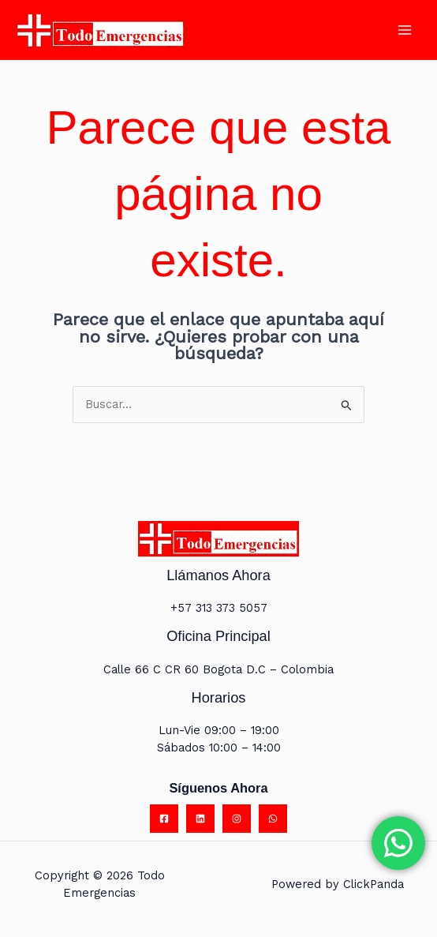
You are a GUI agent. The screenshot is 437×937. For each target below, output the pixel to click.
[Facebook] (164, 819)
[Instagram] (236, 819)
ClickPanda (373, 885)
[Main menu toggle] (404, 30)
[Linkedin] (200, 819)
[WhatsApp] (273, 819)
